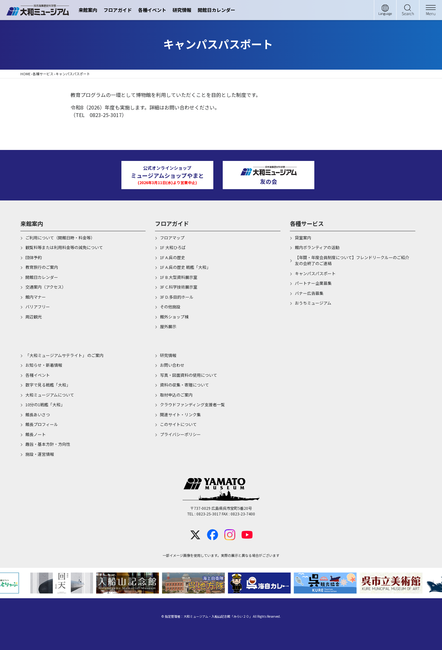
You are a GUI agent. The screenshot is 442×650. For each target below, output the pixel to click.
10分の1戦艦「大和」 (45, 405)
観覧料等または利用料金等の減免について (64, 247)
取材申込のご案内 (176, 395)
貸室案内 (303, 238)
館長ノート (35, 434)
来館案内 (87, 10)
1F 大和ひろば (173, 247)
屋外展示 (168, 326)
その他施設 (170, 307)
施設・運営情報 (39, 454)
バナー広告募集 (309, 293)
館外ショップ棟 (174, 317)
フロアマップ (172, 238)
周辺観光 (33, 317)
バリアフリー (37, 307)
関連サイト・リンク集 (180, 415)
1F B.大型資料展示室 (178, 277)
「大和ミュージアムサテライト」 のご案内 (64, 355)
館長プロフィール (41, 424)
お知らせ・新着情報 (43, 365)
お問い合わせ (172, 365)
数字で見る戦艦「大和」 (47, 385)
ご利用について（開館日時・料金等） (60, 238)
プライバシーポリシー (180, 434)
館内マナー (35, 297)
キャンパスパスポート (315, 273)
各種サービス (43, 73)
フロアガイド (118, 10)
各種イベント (152, 10)
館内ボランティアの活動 (317, 247)
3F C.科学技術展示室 (178, 287)
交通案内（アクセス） (45, 287)
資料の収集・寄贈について (184, 385)
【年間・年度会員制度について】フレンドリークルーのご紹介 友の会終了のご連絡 (355, 260)
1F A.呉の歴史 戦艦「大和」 (185, 267)
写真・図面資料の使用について (188, 375)
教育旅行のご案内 (41, 267)
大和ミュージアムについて (49, 395)
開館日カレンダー (216, 10)
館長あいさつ (37, 415)
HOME (25, 73)
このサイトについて (178, 424)
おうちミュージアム (313, 303)
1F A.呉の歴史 (172, 257)
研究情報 (182, 10)
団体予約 (33, 257)
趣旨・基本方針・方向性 (47, 444)
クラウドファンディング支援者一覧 (192, 405)
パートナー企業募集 (313, 283)
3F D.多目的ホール (177, 297)
